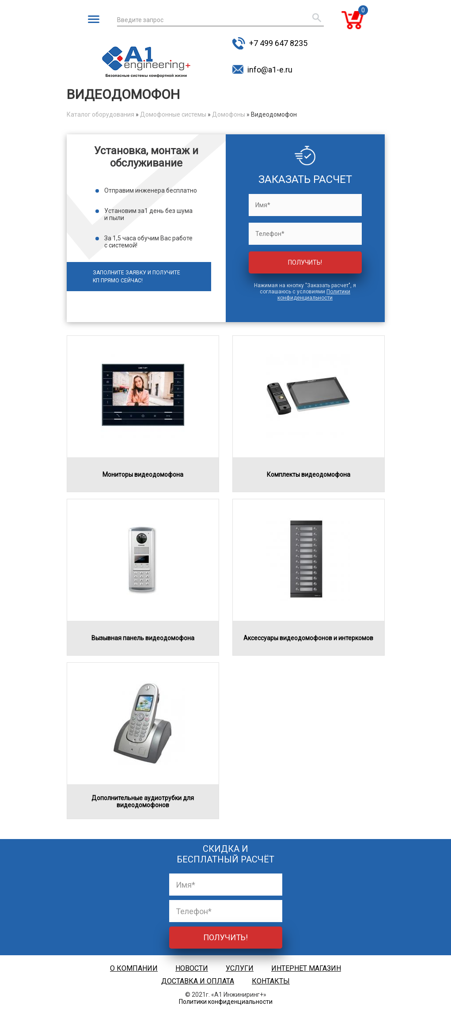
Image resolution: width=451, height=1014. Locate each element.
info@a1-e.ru (269, 69)
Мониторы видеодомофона (142, 474)
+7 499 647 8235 (278, 43)
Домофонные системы (173, 114)
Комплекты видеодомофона (308, 474)
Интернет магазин (306, 968)
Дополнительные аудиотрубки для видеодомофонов (142, 801)
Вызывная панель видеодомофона (142, 638)
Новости (191, 968)
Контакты (271, 981)
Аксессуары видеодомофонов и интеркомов (308, 638)
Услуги (240, 968)
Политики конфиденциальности (313, 295)
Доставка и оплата (197, 981)
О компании (134, 968)
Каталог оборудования (100, 114)
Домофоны (228, 114)
